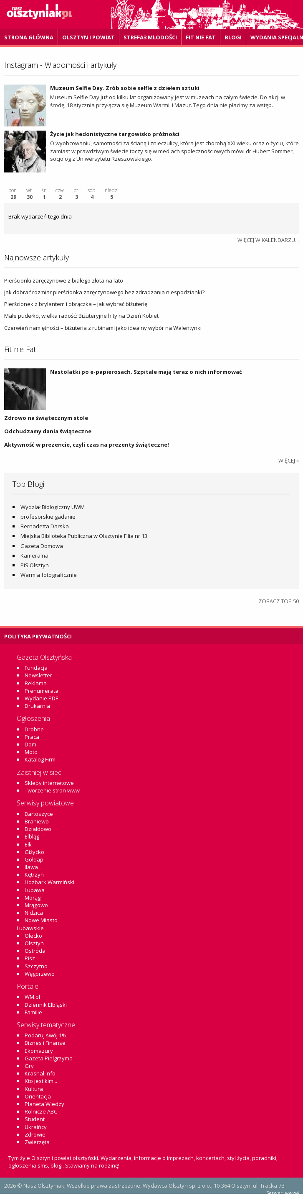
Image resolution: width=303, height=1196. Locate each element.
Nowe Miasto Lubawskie (37, 923)
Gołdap (34, 859)
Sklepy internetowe (49, 783)
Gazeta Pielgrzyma (49, 1058)
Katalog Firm (40, 759)
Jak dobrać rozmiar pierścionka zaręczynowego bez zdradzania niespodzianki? (104, 292)
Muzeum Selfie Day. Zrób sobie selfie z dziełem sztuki (124, 88)
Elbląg (32, 836)
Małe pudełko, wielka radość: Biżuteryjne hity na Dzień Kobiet (81, 315)
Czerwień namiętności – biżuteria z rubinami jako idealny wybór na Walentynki (103, 328)
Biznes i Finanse (45, 1043)
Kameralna (34, 555)
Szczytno (36, 966)
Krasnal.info (40, 1073)
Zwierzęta (37, 1142)
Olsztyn (34, 943)
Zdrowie (35, 1134)
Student (35, 1119)
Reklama (36, 683)
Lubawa (35, 890)
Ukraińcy (36, 1127)
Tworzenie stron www (52, 790)
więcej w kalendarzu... (268, 240)
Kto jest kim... (41, 1081)
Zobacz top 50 (278, 601)
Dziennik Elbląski (46, 1004)
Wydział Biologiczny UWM (52, 507)
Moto (31, 752)
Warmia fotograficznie (48, 575)
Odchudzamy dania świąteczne (47, 431)
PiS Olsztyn (34, 565)
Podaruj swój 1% (45, 1035)
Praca (32, 737)
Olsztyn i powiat (88, 37)
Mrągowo (36, 905)
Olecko (33, 935)
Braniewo (37, 821)
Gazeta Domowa (41, 546)
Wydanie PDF (41, 698)
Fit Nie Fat (201, 37)
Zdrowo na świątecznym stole (46, 418)
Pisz (30, 958)
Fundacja (36, 667)
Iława (31, 867)
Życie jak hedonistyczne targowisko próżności (116, 134)
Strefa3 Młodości (150, 37)
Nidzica (34, 912)
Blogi (233, 37)
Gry (29, 1066)
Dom (30, 744)
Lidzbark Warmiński (49, 882)
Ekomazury (39, 1051)
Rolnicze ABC (41, 1111)
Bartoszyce (39, 814)
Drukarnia (37, 706)
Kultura (34, 1089)
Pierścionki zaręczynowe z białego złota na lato (63, 280)
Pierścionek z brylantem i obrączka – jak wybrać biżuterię (75, 304)
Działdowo (38, 829)
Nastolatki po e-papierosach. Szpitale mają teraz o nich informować (146, 372)
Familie (33, 1012)
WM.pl (32, 997)
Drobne (34, 729)
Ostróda (35, 950)
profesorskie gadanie (48, 516)
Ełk (28, 844)
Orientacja (38, 1096)
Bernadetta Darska (44, 526)
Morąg (32, 897)
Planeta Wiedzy (44, 1104)
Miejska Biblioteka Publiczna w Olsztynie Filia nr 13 (83, 536)
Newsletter (38, 675)
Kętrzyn (34, 874)
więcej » (288, 460)
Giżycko (34, 852)
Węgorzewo (40, 973)
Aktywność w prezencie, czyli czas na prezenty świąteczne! (86, 444)
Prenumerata (41, 690)
